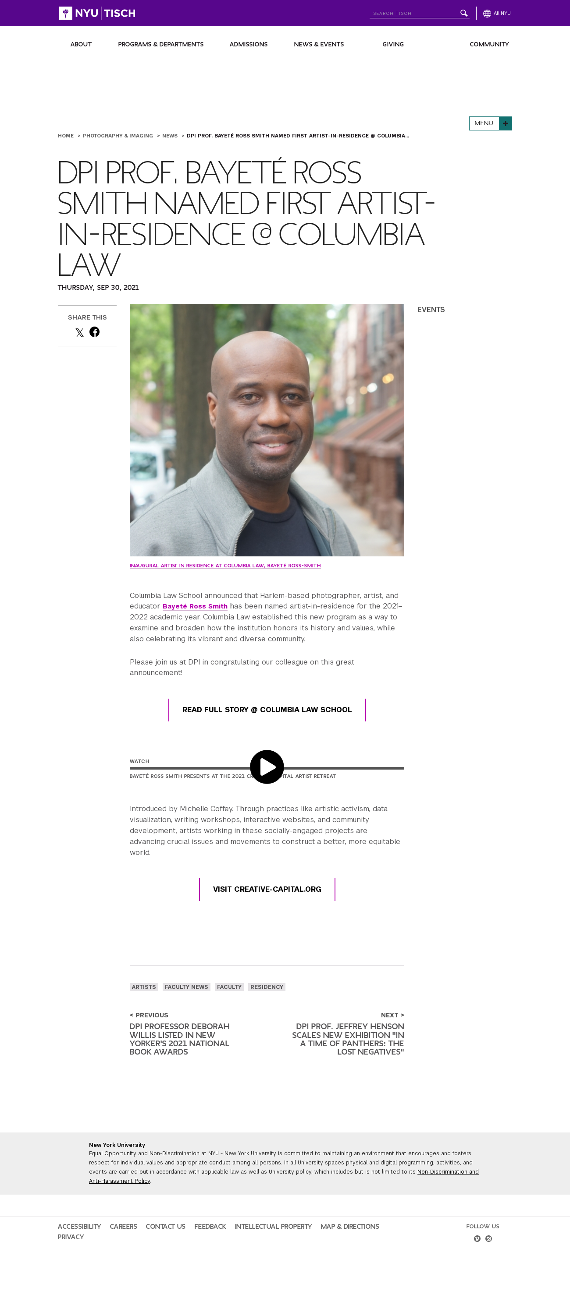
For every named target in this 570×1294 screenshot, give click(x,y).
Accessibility (76, 1244)
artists (144, 987)
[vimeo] (476, 1256)
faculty (229, 987)
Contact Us (151, 1244)
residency (266, 987)
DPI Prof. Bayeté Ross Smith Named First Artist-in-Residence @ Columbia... (298, 136)
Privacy (357, 1244)
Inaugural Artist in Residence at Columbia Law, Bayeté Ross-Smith (225, 565)
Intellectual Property (246, 1244)
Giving (393, 44)
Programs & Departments (161, 44)
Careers (115, 1244)
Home (66, 136)
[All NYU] (497, 13)
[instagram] (489, 1256)
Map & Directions (313, 1244)
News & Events (319, 44)
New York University (117, 1161)
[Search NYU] (420, 11)
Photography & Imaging (119, 136)
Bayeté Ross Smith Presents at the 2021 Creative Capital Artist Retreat (233, 776)
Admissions (249, 44)
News (170, 136)
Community (489, 44)
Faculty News (186, 987)
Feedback (190, 1244)
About (81, 44)
